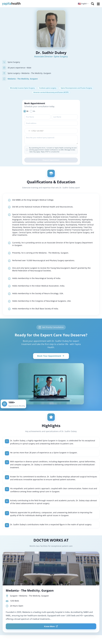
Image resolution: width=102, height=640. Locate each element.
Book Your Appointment (51, 356)
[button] (83, 4)
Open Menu (98, 4)
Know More (51, 627)
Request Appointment (51, 161)
